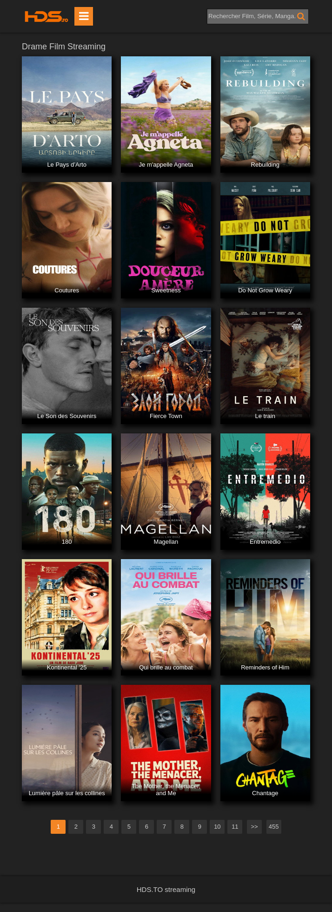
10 (217, 826)
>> (254, 826)
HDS (46, 16)
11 (235, 826)
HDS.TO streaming (166, 889)
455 (274, 826)
